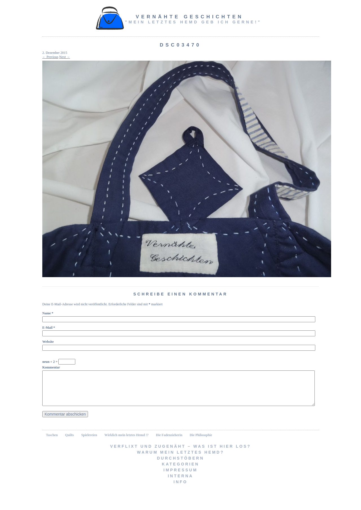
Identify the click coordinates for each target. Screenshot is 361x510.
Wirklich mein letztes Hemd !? (126, 442)
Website (48, 342)
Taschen (52, 442)
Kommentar (51, 367)
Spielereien (89, 442)
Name (47, 313)
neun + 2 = (58, 362)
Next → (64, 57)
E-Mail (48, 328)
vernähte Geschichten (189, 16)
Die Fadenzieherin (169, 442)
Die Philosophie (201, 442)
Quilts (69, 442)
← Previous (50, 57)
